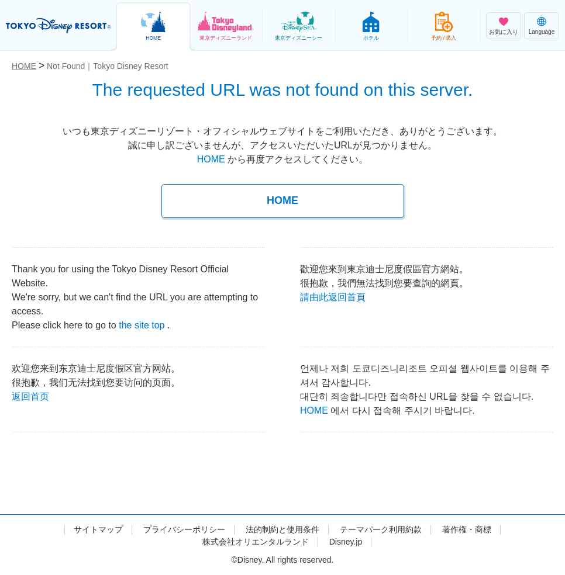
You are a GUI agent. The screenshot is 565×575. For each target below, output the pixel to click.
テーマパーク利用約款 (381, 529)
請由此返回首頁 (333, 296)
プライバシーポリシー (184, 529)
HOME (211, 159)
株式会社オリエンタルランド (255, 541)
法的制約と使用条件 (282, 529)
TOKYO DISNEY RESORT (58, 26)
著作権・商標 (466, 529)
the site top (141, 324)
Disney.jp (346, 541)
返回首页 (30, 395)
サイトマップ (98, 529)
